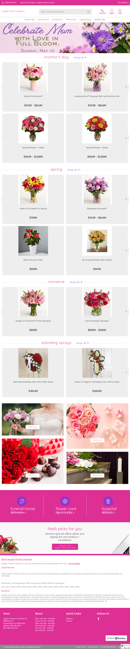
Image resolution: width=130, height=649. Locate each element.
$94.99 (97, 269)
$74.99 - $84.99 (33, 105)
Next (126, 87)
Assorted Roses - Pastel (33, 147)
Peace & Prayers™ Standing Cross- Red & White (97, 382)
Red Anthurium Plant (33, 260)
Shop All (79, 57)
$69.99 (33, 269)
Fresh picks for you (65, 534)
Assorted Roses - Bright (97, 147)
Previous (3, 87)
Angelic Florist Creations (13, 11)
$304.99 (33, 391)
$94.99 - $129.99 (33, 156)
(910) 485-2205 (10, 3)
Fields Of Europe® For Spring (33, 208)
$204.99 (97, 391)
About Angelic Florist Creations (16, 559)
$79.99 (33, 217)
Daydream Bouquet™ (97, 208)
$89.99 (33, 330)
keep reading (74, 564)
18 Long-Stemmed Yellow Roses (97, 260)
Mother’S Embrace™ (33, 96)
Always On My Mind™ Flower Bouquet (33, 321)
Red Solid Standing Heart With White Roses (33, 382)
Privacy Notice (93, 647)
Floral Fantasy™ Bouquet (97, 321)
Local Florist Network (108, 647)
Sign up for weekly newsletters (65, 547)
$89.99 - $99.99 (97, 330)
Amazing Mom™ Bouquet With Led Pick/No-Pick (97, 96)
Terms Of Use (80, 647)
